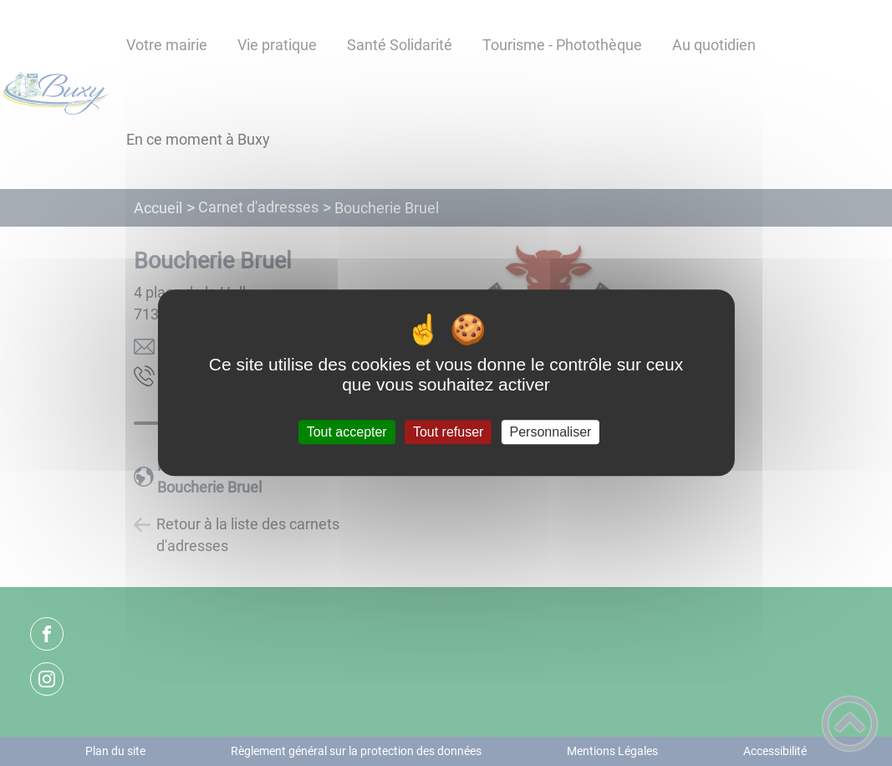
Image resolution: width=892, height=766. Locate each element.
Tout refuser (448, 432)
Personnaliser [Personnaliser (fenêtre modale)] (551, 432)
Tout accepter (347, 432)
